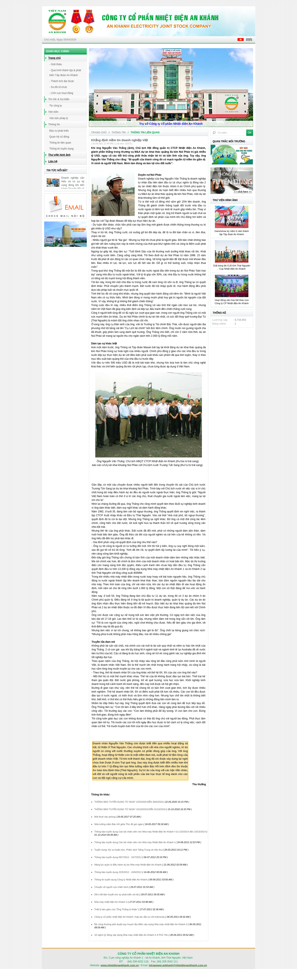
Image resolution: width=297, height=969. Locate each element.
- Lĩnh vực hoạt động (61, 93)
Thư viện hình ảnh (59, 154)
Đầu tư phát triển (59, 130)
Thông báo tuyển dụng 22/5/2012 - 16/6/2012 (118, 872)
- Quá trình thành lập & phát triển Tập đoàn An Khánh (65, 73)
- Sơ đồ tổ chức (58, 87)
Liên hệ (52, 161)
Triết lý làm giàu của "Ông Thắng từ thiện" (116, 909)
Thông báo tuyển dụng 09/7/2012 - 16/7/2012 (118, 857)
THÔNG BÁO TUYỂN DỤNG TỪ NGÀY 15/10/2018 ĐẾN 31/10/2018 (130, 809)
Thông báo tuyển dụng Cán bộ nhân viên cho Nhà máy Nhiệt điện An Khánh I (134, 842)
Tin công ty (55, 105)
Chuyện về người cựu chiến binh (111, 887)
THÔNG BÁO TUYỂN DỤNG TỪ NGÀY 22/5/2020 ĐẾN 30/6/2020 (128, 802)
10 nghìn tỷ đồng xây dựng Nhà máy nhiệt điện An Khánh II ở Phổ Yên (131, 935)
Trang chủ (54, 57)
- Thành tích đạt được (61, 81)
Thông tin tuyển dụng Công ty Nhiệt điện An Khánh (120, 879)
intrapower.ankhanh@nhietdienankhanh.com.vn (178, 965)
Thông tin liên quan (60, 142)
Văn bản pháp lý (58, 118)
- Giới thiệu (55, 64)
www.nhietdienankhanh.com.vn (120, 965)
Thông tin (119, 132)
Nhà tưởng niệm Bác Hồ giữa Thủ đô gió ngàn (118, 824)
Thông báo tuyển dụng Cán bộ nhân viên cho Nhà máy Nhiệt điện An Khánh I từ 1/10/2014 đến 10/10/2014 (150, 831)
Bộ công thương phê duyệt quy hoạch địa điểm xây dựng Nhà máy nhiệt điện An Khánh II (140, 924)
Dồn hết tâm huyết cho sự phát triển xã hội (116, 894)
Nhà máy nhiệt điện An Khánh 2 (110, 902)
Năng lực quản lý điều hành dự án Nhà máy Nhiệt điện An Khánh (128, 864)
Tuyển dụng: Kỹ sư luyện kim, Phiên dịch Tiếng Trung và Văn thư (128, 849)
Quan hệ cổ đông (59, 136)
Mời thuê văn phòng (104, 816)
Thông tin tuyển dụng (61, 148)
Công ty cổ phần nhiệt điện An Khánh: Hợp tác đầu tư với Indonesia (129, 917)
